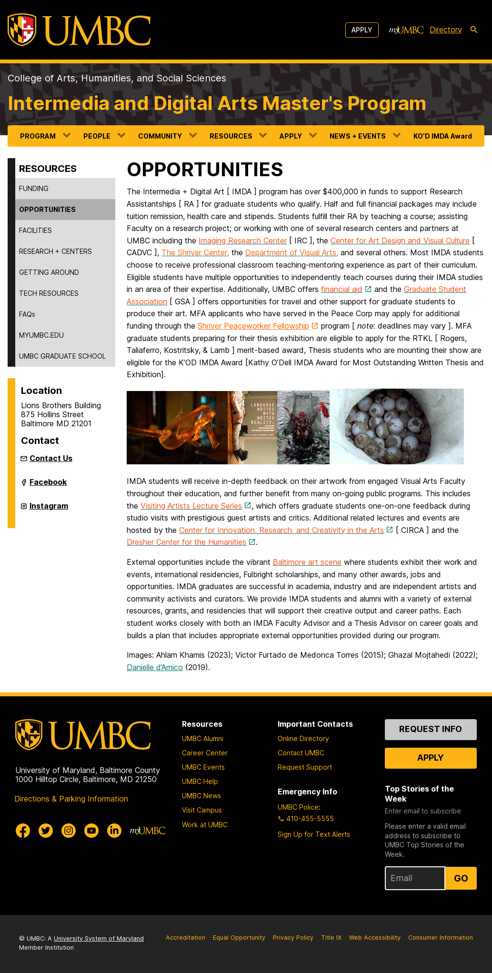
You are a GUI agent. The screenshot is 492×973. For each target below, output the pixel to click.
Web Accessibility (375, 937)
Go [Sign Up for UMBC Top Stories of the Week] (461, 878)
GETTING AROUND (49, 272)
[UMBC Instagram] (68, 830)
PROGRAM (38, 136)
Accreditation (185, 937)
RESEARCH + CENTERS (55, 251)
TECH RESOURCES (49, 293)
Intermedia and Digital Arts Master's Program (217, 103)
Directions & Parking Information (71, 798)
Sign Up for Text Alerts (314, 834)
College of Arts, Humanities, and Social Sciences (117, 78)
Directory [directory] (446, 29)
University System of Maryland (99, 938)
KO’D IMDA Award (442, 136)
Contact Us (51, 458)
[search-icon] (473, 30)
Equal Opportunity (239, 937)
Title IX (331, 937)
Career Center (205, 753)
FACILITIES (35, 230)
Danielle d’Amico (155, 667)
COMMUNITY (160, 136)
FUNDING (34, 188)
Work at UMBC (205, 825)
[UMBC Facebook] (22, 830)
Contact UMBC (301, 753)
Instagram (49, 509)
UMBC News (201, 796)
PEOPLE (96, 136)
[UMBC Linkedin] (114, 830)
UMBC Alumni (202, 738)
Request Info (430, 729)
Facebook (48, 485)
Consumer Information (440, 937)
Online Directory (303, 738)
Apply (361, 30)
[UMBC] (79, 30)
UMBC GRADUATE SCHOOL (62, 356)
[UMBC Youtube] (91, 830)
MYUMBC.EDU (41, 335)
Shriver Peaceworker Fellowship (253, 326)
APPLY (291, 136)
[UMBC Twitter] (45, 830)
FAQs (27, 314)
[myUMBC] (406, 30)
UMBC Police (298, 807)
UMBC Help (200, 781)
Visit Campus (202, 810)
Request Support (305, 767)
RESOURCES (231, 136)
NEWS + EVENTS (358, 136)
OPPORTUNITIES (47, 209)
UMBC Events (203, 767)
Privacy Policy (293, 937)
